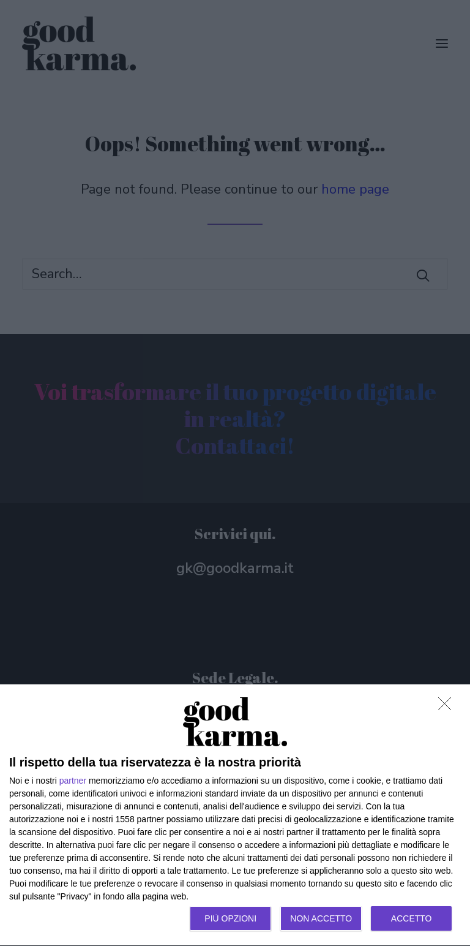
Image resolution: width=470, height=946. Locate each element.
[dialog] (235, 815)
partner (72, 780)
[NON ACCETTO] (448, 707)
